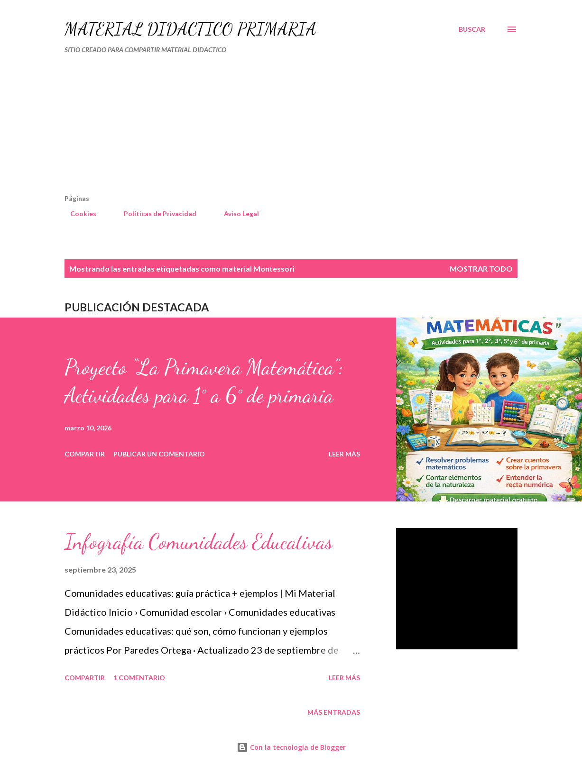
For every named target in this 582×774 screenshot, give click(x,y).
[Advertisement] (250, 128)
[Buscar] (472, 29)
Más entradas (333, 712)
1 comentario (139, 678)
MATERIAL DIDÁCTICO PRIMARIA (190, 29)
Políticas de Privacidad (154, 213)
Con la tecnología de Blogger (291, 747)
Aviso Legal (235, 213)
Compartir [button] (85, 454)
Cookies (78, 213)
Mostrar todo (481, 268)
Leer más (344, 454)
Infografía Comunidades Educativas (199, 541)
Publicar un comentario (159, 454)
